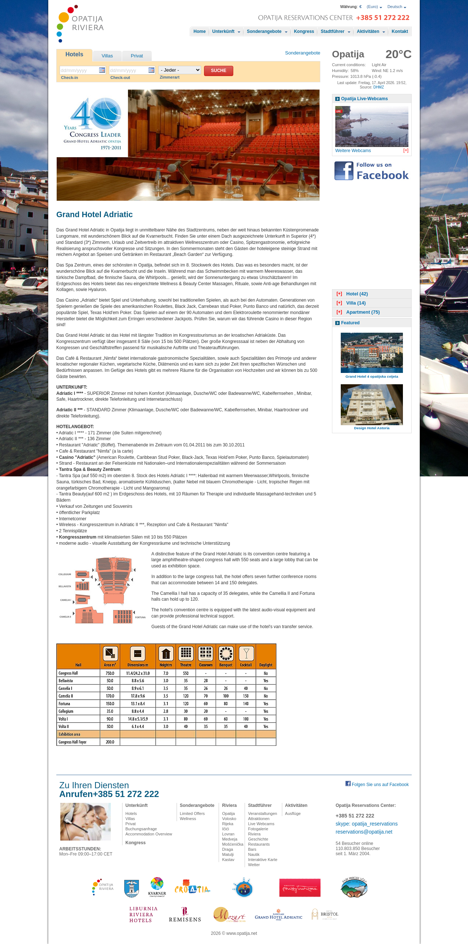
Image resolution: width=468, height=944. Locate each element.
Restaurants (258, 844)
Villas (107, 55)
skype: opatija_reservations (367, 824)
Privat (137, 55)
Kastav (228, 859)
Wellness (188, 818)
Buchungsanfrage (141, 829)
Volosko (229, 818)
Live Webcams (261, 824)
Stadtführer (332, 31)
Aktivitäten (368, 31)
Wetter (254, 864)
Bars (252, 849)
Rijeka (227, 824)
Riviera (229, 805)
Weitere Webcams (353, 150)
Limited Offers (192, 813)
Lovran (228, 834)
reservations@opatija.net (364, 832)
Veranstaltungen (262, 813)
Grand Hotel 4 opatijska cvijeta (372, 376)
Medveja (229, 839)
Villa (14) (350, 303)
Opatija (228, 813)
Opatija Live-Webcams (364, 98)
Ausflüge (293, 813)
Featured (350, 322)
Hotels (74, 54)
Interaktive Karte (262, 859)
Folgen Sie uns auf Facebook (380, 784)
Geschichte (258, 839)
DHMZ (378, 87)
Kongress (304, 31)
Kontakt (400, 31)
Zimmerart (170, 77)
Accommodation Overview (148, 834)
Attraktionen (258, 818)
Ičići (225, 829)
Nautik (253, 854)
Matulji (228, 854)
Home (199, 31)
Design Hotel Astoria (372, 428)
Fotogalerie (258, 829)
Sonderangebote (264, 31)
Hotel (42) (351, 294)
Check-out (120, 77)
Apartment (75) (357, 312)
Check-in (69, 77)
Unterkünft (223, 31)
